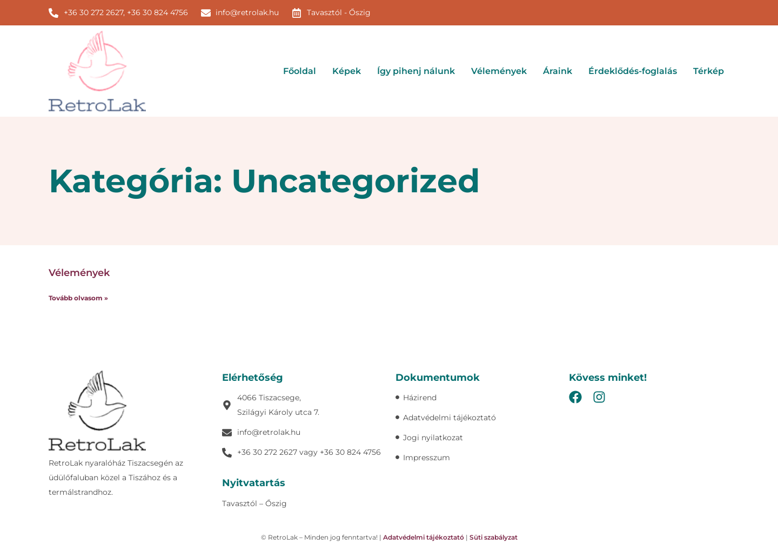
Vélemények (499, 71)
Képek (346, 71)
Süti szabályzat (494, 537)
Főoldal (299, 71)
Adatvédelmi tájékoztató (423, 537)
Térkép (708, 71)
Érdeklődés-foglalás (632, 71)
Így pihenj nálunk (416, 71)
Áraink (557, 71)
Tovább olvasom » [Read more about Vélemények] (78, 298)
